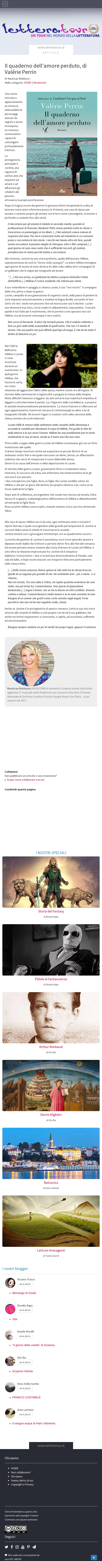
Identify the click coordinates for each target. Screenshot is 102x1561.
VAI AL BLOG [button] (24, 1284)
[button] (6, 1547)
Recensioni (39, 82)
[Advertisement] (51, 740)
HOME (27, 82)
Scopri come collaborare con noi (25, 779)
